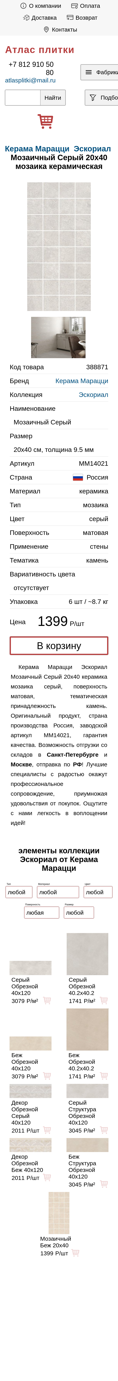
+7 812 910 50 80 (31, 68)
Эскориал (92, 148)
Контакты (59, 29)
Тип (9, 884)
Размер (69, 904)
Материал (44, 884)
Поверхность (32, 904)
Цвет (87, 884)
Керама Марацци (81, 380)
